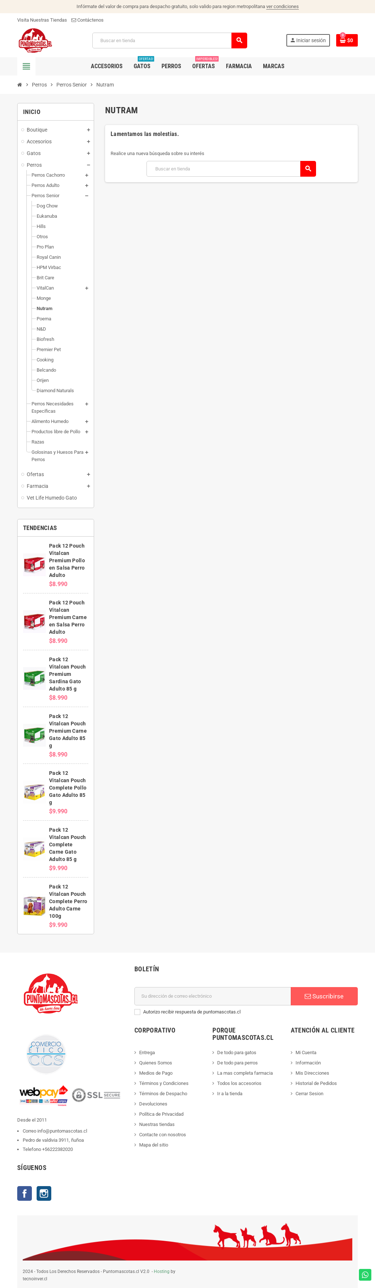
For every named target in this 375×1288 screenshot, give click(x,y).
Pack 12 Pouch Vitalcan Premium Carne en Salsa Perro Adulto (68, 617)
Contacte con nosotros (162, 1134)
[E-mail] (212, 996)
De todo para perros (237, 1063)
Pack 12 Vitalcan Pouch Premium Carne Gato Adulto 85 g (68, 730)
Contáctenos (87, 20)
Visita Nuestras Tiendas (42, 20)
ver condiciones (282, 6)
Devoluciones (153, 1104)
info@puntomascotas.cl (62, 1131)
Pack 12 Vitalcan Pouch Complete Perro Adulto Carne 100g (68, 901)
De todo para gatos (236, 1052)
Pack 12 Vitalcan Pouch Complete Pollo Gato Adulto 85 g (67, 787)
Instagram (44, 1193)
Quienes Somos (155, 1063)
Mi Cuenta (306, 1052)
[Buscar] (169, 40)
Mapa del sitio (153, 1145)
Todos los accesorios (239, 1083)
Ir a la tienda (229, 1093)
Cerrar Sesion (309, 1093)
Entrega (147, 1052)
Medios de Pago (155, 1073)
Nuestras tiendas (157, 1124)
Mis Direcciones (312, 1073)
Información (308, 1063)
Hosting (162, 1271)
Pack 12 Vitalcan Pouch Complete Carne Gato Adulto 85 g (67, 844)
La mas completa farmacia (245, 1073)
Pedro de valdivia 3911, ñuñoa (53, 1140)
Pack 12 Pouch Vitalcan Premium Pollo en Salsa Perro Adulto (67, 560)
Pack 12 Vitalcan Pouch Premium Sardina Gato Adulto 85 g (67, 674)
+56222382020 (57, 1149)
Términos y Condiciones (164, 1083)
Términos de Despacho (163, 1093)
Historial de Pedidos (316, 1083)
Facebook (24, 1193)
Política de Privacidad (161, 1114)
